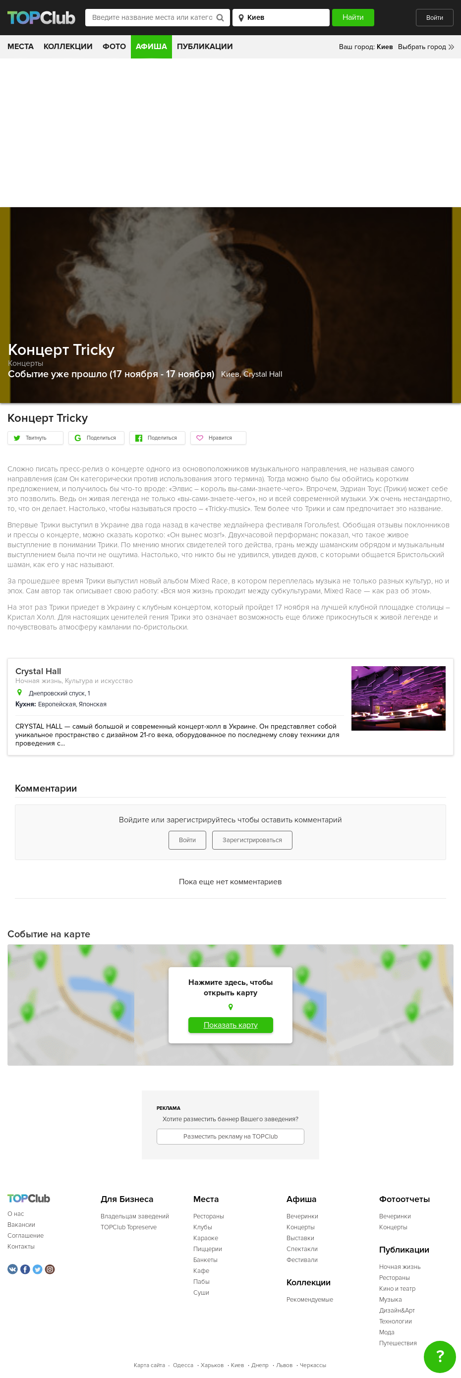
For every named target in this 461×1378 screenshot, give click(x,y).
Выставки (300, 1238)
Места (20, 47)
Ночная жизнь (38, 681)
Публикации (205, 47)
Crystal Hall (263, 374)
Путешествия (398, 1343)
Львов (284, 1365)
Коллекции (68, 47)
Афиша (151, 47)
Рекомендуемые (310, 1300)
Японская (93, 704)
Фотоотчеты (404, 1199)
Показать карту (231, 1025)
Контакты (21, 1247)
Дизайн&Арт (397, 1311)
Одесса (183, 1365)
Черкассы (313, 1365)
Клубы (202, 1227)
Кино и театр (397, 1289)
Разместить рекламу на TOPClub (230, 1137)
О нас (15, 1214)
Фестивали (302, 1260)
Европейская (57, 704)
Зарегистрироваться (252, 840)
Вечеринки (302, 1216)
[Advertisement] (230, 132)
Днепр (260, 1365)
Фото (114, 47)
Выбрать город (422, 47)
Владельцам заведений (135, 1216)
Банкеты (205, 1260)
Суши (201, 1293)
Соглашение (25, 1236)
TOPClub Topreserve (129, 1227)
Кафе (201, 1271)
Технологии (395, 1321)
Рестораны (208, 1216)
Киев (237, 1365)
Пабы (201, 1282)
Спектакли (302, 1249)
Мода (387, 1332)
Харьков (212, 1365)
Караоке (205, 1238)
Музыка (390, 1300)
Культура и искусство (99, 681)
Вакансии (21, 1225)
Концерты (25, 363)
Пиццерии (207, 1249)
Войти (434, 18)
